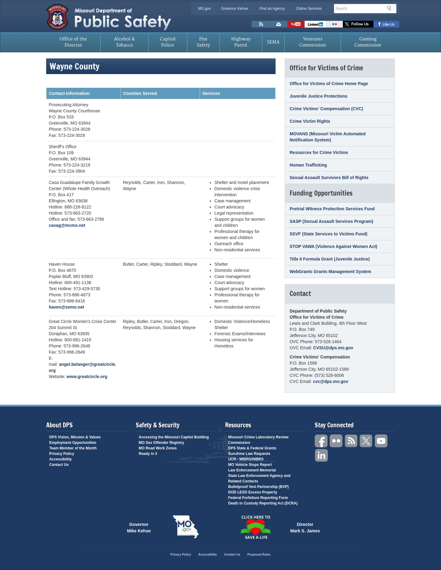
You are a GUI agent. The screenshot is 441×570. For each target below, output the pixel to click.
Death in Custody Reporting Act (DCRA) (263, 503)
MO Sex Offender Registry (161, 443)
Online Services (309, 8)
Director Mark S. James (305, 527)
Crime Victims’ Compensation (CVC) (326, 108)
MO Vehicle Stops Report (250, 465)
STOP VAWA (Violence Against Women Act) (333, 246)
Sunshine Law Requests (249, 454)
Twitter (366, 441)
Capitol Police (168, 42)
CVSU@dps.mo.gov (333, 347)
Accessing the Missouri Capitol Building (174, 437)
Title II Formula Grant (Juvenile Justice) (330, 259)
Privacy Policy (61, 454)
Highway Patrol (240, 42)
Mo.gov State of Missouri (185, 526)
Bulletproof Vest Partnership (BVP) (258, 487)
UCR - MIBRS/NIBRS (246, 459)
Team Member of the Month (73, 448)
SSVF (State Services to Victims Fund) (328, 233)
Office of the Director (73, 42)
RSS (351, 441)
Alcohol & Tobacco (124, 42)
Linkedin (321, 455)
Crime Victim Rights (310, 121)
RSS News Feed (260, 24)
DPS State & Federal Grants (252, 448)
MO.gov (204, 8)
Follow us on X (358, 24)
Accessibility (60, 459)
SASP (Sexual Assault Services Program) (331, 221)
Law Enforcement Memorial (252, 470)
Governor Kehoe (234, 8)
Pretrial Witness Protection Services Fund (332, 208)
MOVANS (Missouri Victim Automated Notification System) (328, 136)
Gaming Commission (367, 42)
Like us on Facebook (386, 24)
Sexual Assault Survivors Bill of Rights (329, 177)
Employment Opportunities (72, 443)
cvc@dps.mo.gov (330, 381)
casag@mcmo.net (67, 225)
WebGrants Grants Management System (330, 271)
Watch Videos (296, 24)
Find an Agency (272, 8)
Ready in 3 (148, 454)
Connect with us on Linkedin (315, 24)
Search (391, 8)
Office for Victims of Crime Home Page (329, 83)
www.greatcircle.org (87, 376)
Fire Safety (203, 42)
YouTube (381, 441)
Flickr (334, 24)
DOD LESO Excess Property (252, 492)
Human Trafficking (308, 165)
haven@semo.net (66, 307)
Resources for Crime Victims (319, 152)
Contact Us (59, 465)
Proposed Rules (259, 554)
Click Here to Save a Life (255, 527)
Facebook (321, 441)
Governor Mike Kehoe (139, 527)
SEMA (273, 42)
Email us (278, 24)
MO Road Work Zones (158, 448)
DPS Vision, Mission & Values (75, 437)
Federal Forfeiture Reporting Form (258, 498)
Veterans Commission (312, 42)
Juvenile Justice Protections (318, 96)
